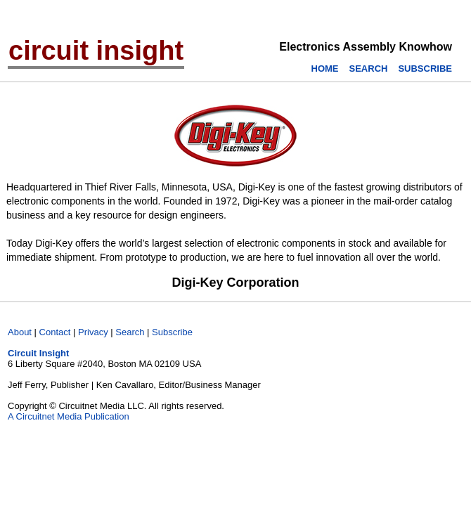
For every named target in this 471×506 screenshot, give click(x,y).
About (20, 332)
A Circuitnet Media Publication (68, 416)
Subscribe (172, 332)
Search (129, 332)
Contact (55, 332)
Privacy (93, 332)
